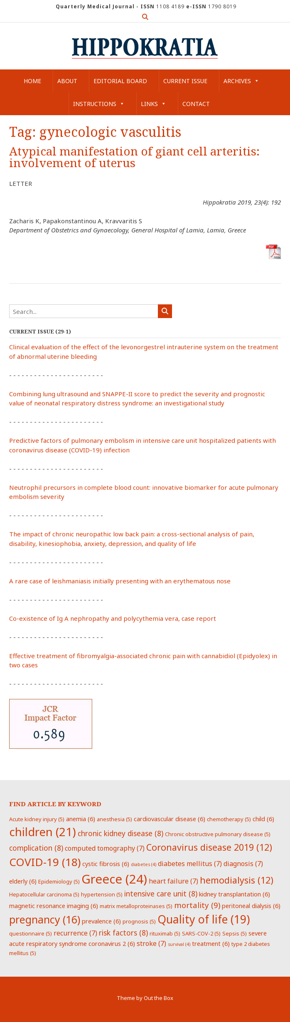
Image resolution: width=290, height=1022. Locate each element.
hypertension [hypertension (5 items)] (102, 894)
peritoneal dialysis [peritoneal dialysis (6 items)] (251, 905)
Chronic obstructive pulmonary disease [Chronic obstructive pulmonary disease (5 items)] (217, 834)
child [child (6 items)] (263, 819)
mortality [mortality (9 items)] (197, 905)
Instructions (99, 103)
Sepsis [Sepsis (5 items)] (234, 933)
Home (32, 81)
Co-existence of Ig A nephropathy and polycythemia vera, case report (112, 618)
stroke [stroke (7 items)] (151, 943)
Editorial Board (120, 81)
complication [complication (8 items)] (36, 848)
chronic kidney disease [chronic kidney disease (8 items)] (120, 833)
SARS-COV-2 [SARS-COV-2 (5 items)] (201, 933)
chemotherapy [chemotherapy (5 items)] (229, 819)
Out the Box (158, 998)
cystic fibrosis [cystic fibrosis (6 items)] (105, 863)
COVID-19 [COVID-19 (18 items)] (45, 861)
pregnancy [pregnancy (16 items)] (44, 919)
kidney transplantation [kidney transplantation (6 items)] (234, 894)
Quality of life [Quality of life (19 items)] (203, 919)
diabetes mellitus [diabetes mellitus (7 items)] (190, 863)
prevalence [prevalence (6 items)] (101, 921)
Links (153, 103)
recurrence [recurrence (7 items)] (75, 933)
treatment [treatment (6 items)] (211, 943)
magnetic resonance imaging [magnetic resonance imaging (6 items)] (53, 905)
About (67, 81)
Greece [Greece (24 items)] (114, 879)
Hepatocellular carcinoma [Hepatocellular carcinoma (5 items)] (44, 894)
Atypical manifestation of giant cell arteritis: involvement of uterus (134, 157)
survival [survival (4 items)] (179, 944)
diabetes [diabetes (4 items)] (143, 864)
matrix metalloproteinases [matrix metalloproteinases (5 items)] (136, 906)
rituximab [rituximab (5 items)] (165, 933)
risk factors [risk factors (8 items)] (123, 933)
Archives (241, 80)
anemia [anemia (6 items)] (80, 819)
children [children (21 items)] (42, 831)
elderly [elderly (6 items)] (23, 881)
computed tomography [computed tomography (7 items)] (105, 848)
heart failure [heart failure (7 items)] (173, 881)
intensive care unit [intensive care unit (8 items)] (160, 894)
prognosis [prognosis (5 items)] (139, 921)
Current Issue (185, 81)
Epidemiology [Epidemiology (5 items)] (59, 881)
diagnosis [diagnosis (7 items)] (243, 863)
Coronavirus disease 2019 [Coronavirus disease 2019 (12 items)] (209, 847)
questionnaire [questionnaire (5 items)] (30, 933)
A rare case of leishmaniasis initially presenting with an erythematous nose (120, 581)
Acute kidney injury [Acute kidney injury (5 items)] (36, 819)
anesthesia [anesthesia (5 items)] (114, 819)
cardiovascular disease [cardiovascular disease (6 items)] (169, 819)
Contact (196, 104)
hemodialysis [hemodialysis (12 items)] (236, 880)
